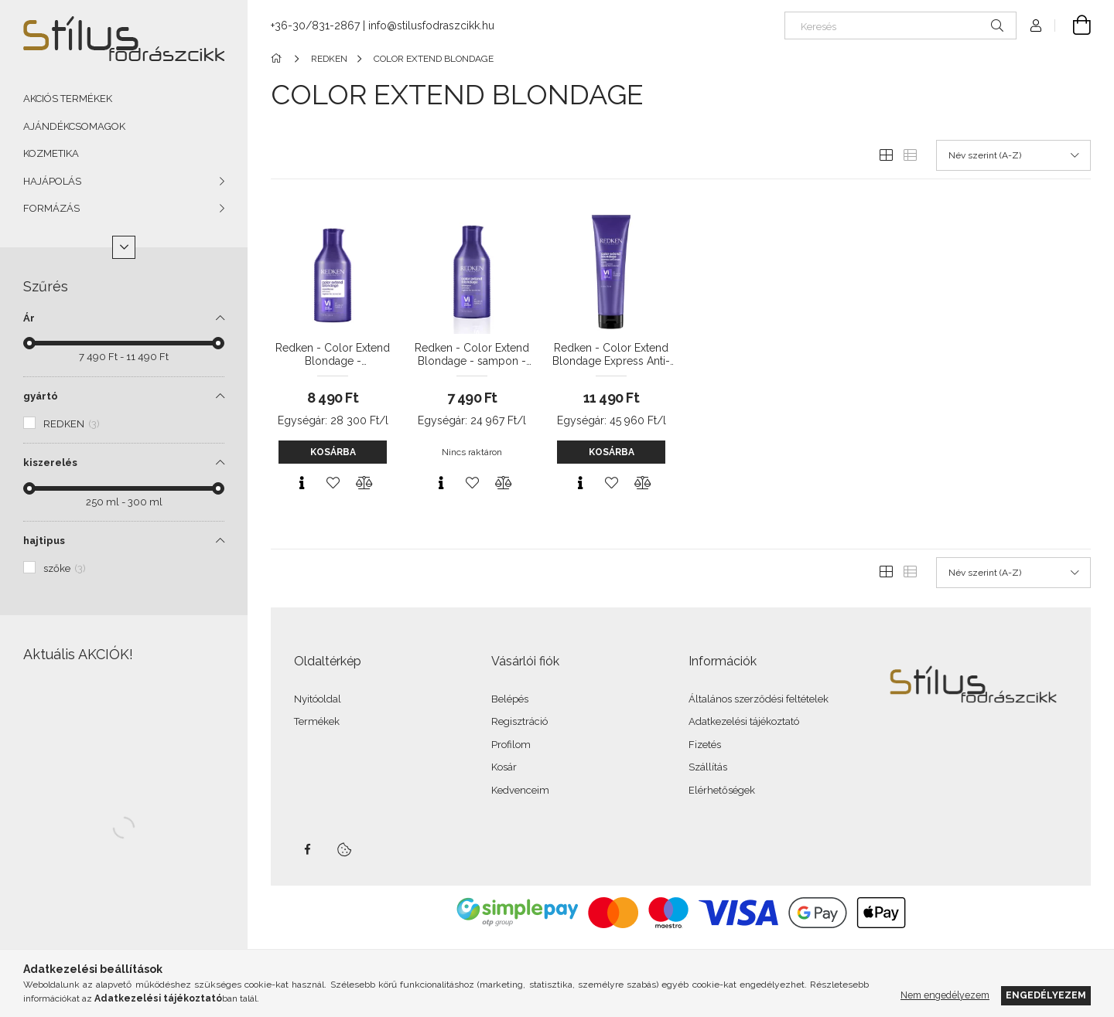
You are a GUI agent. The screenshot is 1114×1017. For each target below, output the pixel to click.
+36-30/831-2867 (315, 25)
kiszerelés (50, 462)
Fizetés (705, 744)
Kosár (504, 767)
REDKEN (71, 424)
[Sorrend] (1013, 155)
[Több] (123, 247)
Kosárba (333, 452)
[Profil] (1036, 25)
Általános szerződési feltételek (759, 699)
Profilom (511, 744)
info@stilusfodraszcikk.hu (431, 25)
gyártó (40, 396)
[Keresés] (900, 25)
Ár (29, 318)
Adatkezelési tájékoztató (744, 721)
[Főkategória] (279, 58)
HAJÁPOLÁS (52, 181)
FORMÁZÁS (51, 208)
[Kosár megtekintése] (1073, 25)
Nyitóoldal (317, 699)
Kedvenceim (520, 790)
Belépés (509, 699)
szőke (64, 568)
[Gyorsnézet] (301, 483)
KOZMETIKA (51, 153)
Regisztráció (519, 721)
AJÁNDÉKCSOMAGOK (74, 126)
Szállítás (708, 767)
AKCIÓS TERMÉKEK (67, 98)
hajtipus (44, 540)
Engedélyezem (1046, 995)
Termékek (317, 721)
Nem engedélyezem (944, 995)
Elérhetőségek (722, 790)
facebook (307, 849)
